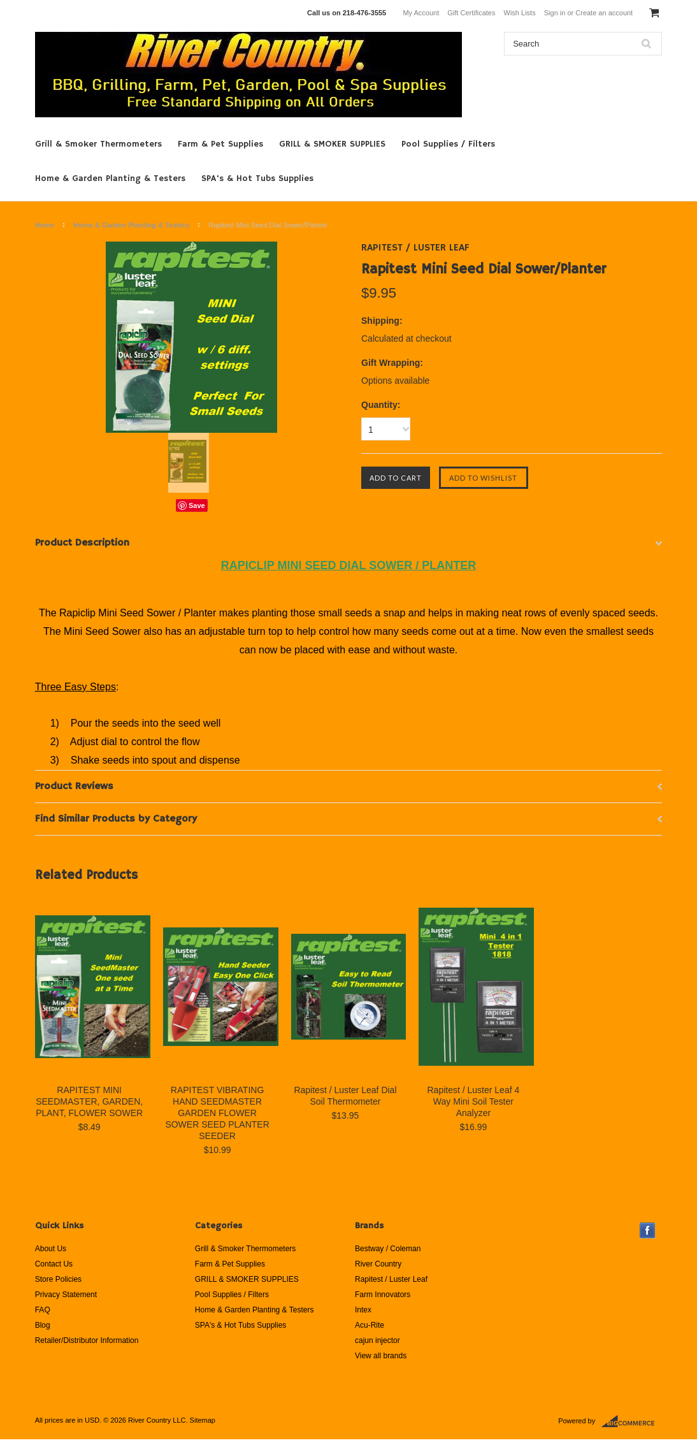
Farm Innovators (382, 1294)
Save (197, 505)
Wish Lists (520, 13)
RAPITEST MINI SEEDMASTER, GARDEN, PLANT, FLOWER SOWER (89, 1101)
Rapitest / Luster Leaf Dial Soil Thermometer (345, 1096)
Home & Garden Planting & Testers (110, 178)
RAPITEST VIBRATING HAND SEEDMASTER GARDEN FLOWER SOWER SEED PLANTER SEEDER (217, 1113)
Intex (363, 1309)
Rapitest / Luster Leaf (391, 1279)
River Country (378, 1264)
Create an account (604, 13)
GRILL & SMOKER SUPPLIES (332, 144)
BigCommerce (631, 1421)
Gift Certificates (471, 13)
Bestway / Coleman (387, 1248)
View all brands (380, 1355)
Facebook (648, 1230)
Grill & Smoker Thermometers (98, 144)
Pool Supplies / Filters (448, 144)
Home (45, 225)
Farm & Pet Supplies (220, 144)
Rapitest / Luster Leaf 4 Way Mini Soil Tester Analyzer (473, 1101)
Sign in (555, 13)
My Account (421, 13)
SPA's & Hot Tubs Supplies (257, 178)
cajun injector (377, 1340)
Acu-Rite (369, 1325)
